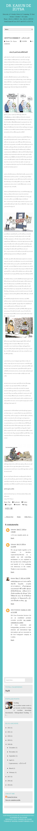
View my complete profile (12, 800)
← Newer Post (9, 517)
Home (19, 517)
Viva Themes (18, 819)
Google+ (8, 504)
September (12, 756)
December (12, 747)
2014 (9, 785)
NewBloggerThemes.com (22, 821)
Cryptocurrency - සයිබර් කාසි (17, 38)
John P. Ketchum (15, 610)
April (10, 760)
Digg (24, 504)
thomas (13, 578)
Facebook (16, 502)
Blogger (23, 817)
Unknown (13, 529)
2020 (9, 736)
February (12, 772)
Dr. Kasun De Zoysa (18, 7)
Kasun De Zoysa (12, 797)
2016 (9, 781)
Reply (12, 538)
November (12, 752)
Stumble (17, 504)
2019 (9, 740)
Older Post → (28, 517)
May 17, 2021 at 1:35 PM (23, 578)
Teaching (16, 703)
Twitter (24, 502)
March (11, 768)
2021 (9, 732)
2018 (9, 744)
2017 (9, 776)
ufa (26, 600)
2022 (9, 728)
